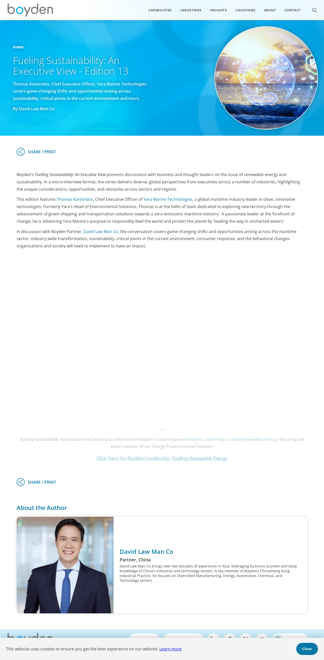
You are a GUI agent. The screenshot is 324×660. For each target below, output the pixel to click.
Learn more (170, 649)
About (270, 10)
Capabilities (160, 10)
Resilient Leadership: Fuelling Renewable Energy (231, 439)
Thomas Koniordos (75, 199)
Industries (190, 10)
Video (18, 47)
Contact (292, 10)
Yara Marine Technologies (168, 199)
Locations (245, 10)
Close (307, 649)
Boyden (30, 10)
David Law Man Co (101, 231)
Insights (218, 10)
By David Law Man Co (34, 108)
